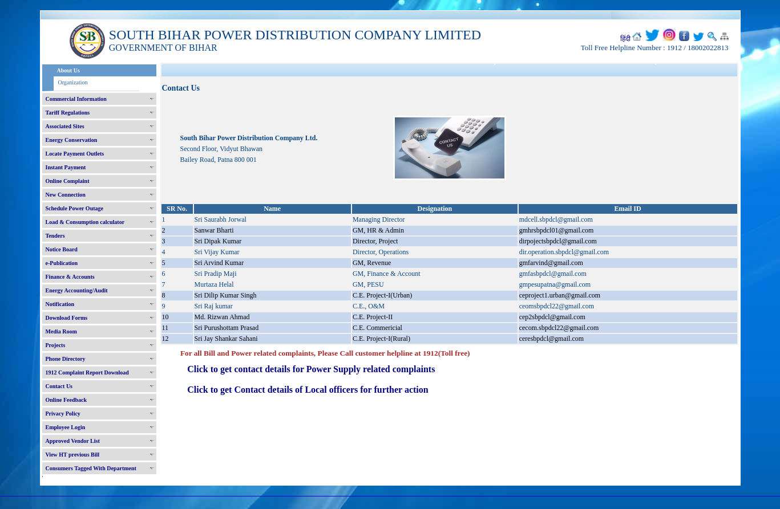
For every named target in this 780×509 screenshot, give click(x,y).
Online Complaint (68, 181)
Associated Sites (65, 126)
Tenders (55, 236)
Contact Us (59, 386)
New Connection (66, 195)
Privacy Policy (63, 413)
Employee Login (66, 427)
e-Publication (62, 263)
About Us (68, 70)
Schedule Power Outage (74, 208)
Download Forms (67, 318)
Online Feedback (66, 400)
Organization (73, 82)
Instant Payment (66, 167)
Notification (60, 304)
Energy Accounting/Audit (77, 290)
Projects (56, 345)
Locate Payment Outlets (75, 153)
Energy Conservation (72, 140)
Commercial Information (76, 99)
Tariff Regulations (68, 112)
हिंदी (625, 39)
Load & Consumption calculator (85, 222)
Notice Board (62, 249)
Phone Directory (66, 359)
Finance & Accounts (70, 277)
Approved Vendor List (73, 441)
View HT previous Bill (73, 454)
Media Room (61, 331)
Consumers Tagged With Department (91, 468)
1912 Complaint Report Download (87, 372)
